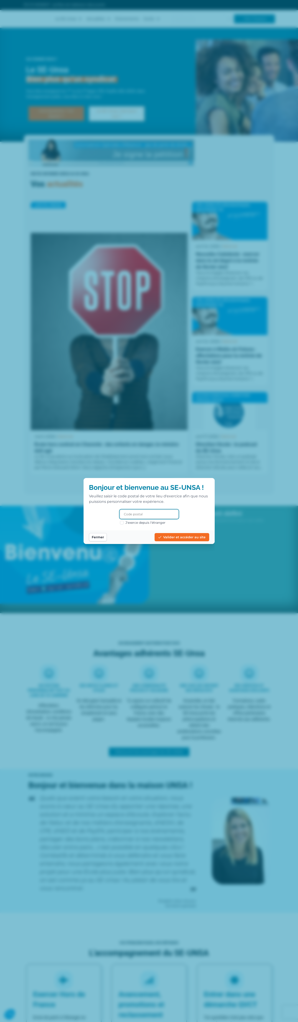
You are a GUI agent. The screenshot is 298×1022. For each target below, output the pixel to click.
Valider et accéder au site (182, 537)
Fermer (98, 537)
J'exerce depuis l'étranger (143, 523)
